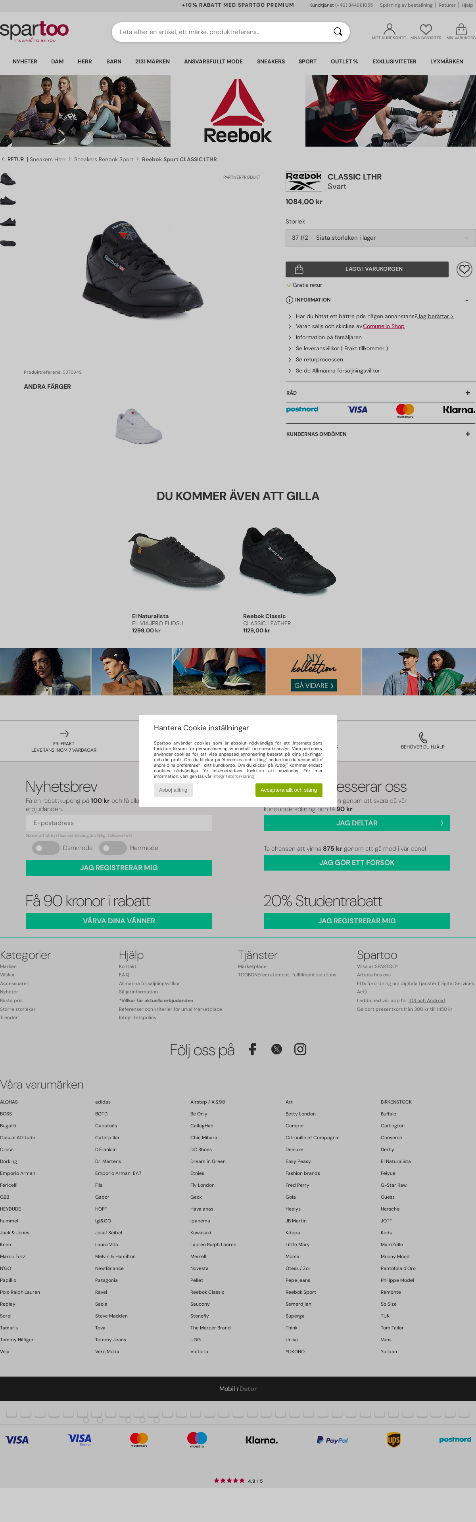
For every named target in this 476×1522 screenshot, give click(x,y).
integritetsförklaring (233, 776)
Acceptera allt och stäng (289, 790)
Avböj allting (173, 790)
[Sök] (338, 32)
